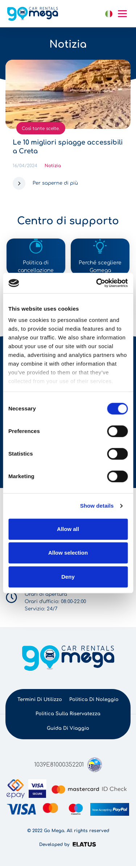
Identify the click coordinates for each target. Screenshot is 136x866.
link (95, 13)
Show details (97, 506)
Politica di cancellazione (36, 266)
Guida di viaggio (68, 728)
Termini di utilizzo (39, 699)
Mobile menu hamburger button (122, 13)
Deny (68, 577)
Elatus (86, 844)
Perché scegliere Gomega (100, 266)
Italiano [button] (108, 13)
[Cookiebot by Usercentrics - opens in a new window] (97, 283)
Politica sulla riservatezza (68, 713)
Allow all (68, 529)
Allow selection (68, 553)
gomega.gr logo (32, 13)
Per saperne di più (55, 183)
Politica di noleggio (94, 699)
